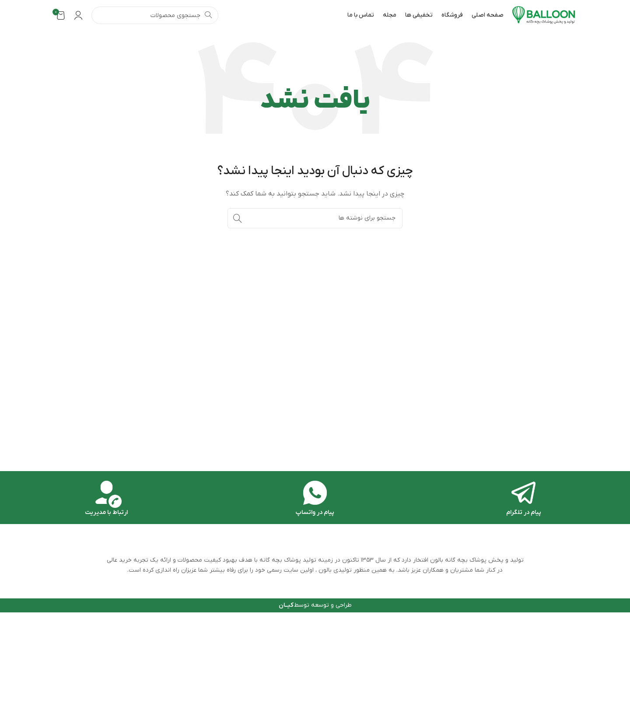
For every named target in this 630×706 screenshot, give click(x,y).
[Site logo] (544, 15)
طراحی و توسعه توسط (315, 605)
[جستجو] (154, 15)
